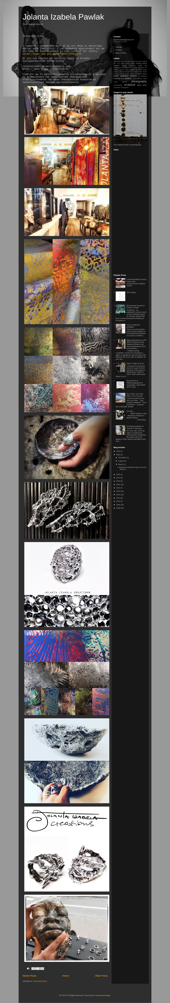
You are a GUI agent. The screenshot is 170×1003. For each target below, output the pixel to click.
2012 (118, 495)
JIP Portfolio (131, 292)
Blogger (107, 995)
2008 (118, 508)
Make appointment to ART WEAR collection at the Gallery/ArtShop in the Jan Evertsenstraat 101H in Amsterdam (136, 344)
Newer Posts (29, 975)
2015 (118, 485)
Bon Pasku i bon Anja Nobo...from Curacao (135, 395)
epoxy (145, 74)
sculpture (129, 84)
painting (124, 82)
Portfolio (119, 50)
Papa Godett (134, 71)
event (116, 76)
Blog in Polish (121, 53)
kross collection (137, 78)
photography (139, 81)
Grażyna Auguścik (137, 67)
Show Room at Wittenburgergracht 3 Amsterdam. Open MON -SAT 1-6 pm (136, 384)
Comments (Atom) (40, 981)
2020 (118, 455)
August (121, 461)
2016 (118, 481)
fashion (133, 76)
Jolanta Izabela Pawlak (63, 16)
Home (65, 975)
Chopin (124, 65)
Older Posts (101, 975)
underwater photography (121, 87)
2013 (118, 491)
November (122, 458)
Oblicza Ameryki (124, 71)
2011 (118, 498)
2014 (118, 488)
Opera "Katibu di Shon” (135, 363)
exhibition (124, 76)
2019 (118, 474)
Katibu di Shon (136, 70)
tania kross (142, 85)
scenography (118, 85)
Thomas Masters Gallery (126, 74)
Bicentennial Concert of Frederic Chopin (135, 307)
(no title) (130, 411)
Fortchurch (126, 67)
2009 (118, 505)
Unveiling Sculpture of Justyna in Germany (135, 427)
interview (117, 79)
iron (122, 79)
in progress (142, 76)
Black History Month (128, 63)
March (121, 464)
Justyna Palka (124, 69)
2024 (118, 451)
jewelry (128, 78)
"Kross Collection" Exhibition (133, 326)
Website (119, 47)
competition (138, 74)
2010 (118, 501)
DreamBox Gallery (135, 65)
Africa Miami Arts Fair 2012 (122, 61)
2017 (118, 478)
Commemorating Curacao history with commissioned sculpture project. (136, 282)
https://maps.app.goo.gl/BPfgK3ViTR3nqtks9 (52, 54)
